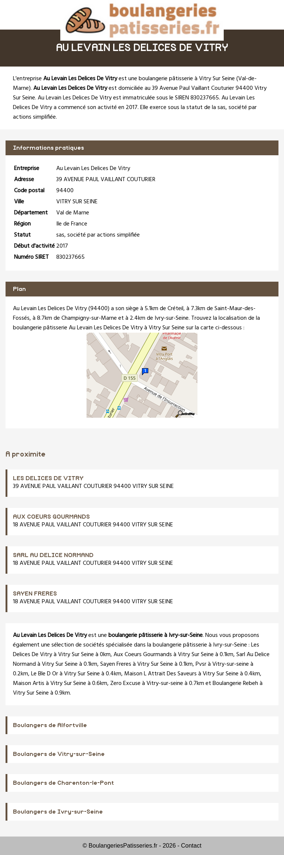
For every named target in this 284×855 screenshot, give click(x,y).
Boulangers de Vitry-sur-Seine (59, 754)
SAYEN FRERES (35, 594)
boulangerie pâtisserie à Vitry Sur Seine (187, 79)
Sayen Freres (115, 664)
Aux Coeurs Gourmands (143, 654)
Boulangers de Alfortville (50, 725)
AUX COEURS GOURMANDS (51, 517)
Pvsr (201, 664)
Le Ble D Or (44, 674)
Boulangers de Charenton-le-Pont (63, 783)
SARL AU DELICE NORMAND (53, 555)
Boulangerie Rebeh (235, 683)
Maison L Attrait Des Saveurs (160, 674)
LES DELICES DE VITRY (48, 478)
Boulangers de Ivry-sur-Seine (58, 812)
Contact (191, 845)
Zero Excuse (125, 683)
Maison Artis (28, 683)
